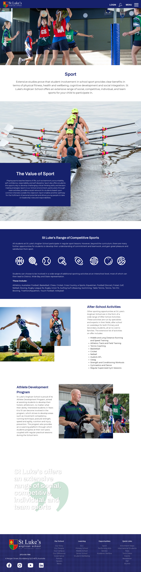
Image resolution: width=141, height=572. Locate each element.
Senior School (81, 553)
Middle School (82, 551)
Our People (59, 548)
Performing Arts (104, 548)
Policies (59, 558)
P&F (127, 561)
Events (127, 556)
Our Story (59, 546)
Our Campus (59, 551)
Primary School (82, 548)
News (59, 564)
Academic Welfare (104, 553)
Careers (59, 561)
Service (104, 551)
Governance (59, 556)
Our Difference (59, 553)
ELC (81, 546)
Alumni (127, 564)
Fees (127, 551)
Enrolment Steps (127, 546)
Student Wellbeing (82, 556)
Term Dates (127, 553)
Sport (104, 546)
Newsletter (127, 558)
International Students (127, 548)
